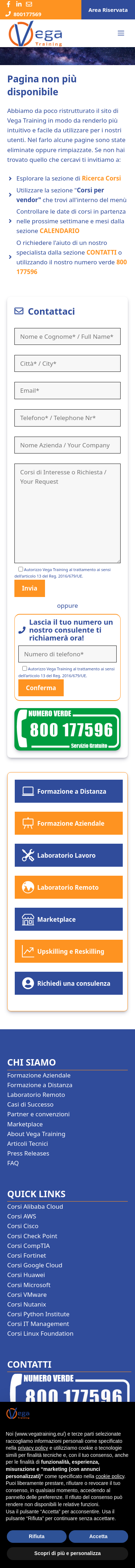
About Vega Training (36, 1134)
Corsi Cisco (23, 1226)
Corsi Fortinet (26, 1255)
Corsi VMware (27, 1294)
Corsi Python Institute (38, 1314)
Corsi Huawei (26, 1275)
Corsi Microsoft (28, 1285)
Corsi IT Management (38, 1323)
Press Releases (28, 1153)
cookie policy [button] (110, 1476)
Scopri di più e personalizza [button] (67, 1553)
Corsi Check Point (32, 1236)
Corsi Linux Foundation (40, 1333)
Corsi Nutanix (26, 1304)
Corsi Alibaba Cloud (35, 1206)
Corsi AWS (21, 1216)
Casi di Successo (30, 1104)
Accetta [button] (98, 1536)
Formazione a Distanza (39, 1085)
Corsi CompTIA (28, 1245)
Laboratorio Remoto (36, 1094)
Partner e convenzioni (38, 1114)
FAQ (13, 1163)
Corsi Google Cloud (34, 1265)
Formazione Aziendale (39, 1075)
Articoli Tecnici (27, 1143)
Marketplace (25, 1124)
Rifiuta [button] (37, 1536)
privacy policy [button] (33, 1448)
